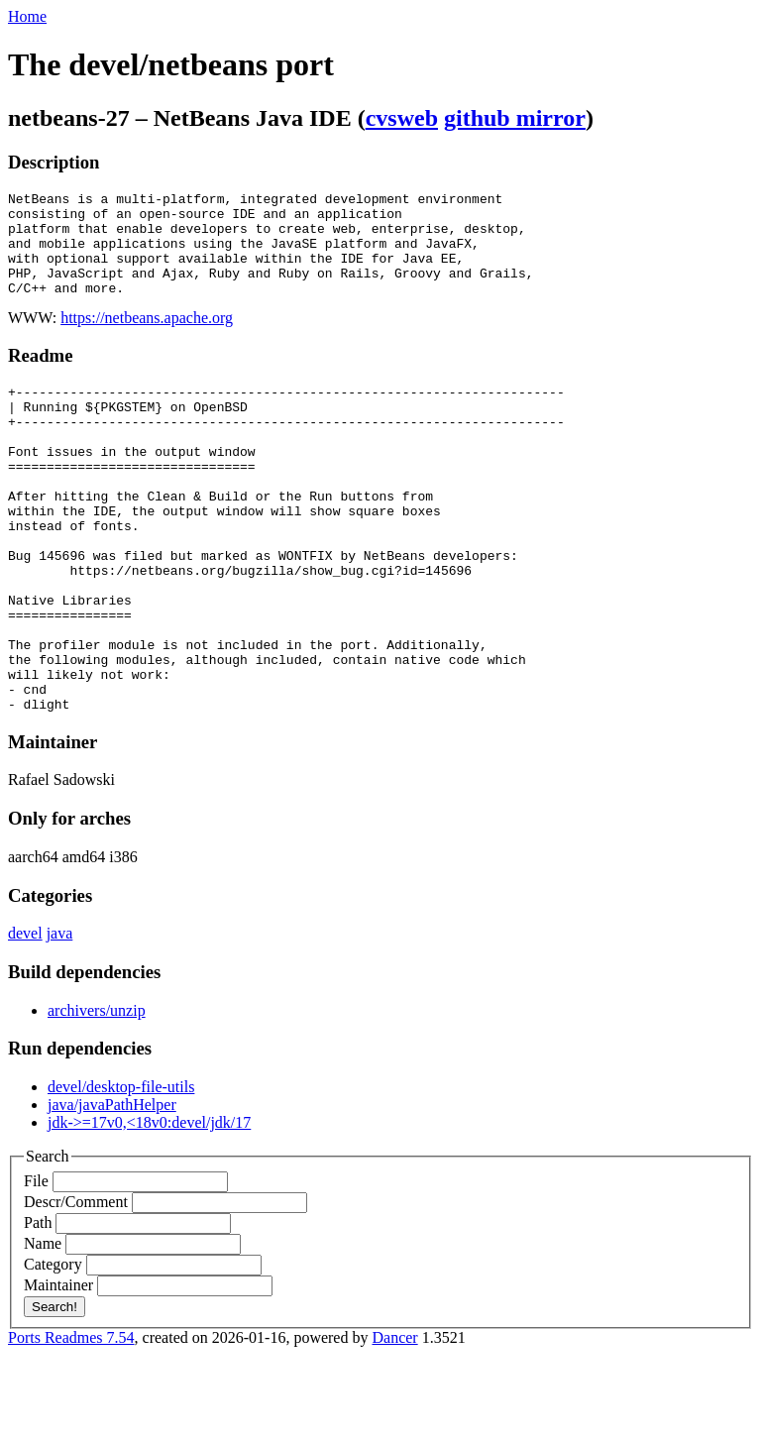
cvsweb (402, 118)
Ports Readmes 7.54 (71, 1423)
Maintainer (58, 1371)
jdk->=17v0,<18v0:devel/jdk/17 (149, 1208)
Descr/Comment (76, 1287)
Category (53, 1350)
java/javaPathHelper (112, 1190)
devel (25, 1019)
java (60, 1019)
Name (42, 1329)
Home (27, 16)
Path (38, 1308)
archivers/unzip (97, 1096)
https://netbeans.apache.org (146, 338)
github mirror (515, 118)
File (36, 1267)
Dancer (394, 1423)
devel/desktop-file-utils (121, 1172)
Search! (54, 1393)
